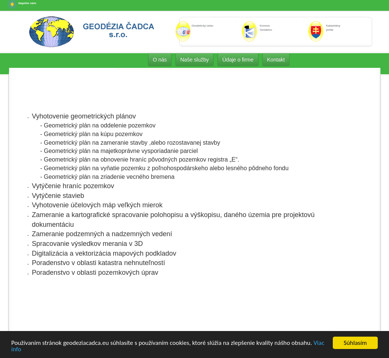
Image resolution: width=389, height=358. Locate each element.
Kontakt (276, 60)
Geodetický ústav (202, 25)
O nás (160, 60)
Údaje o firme (237, 60)
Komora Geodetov (266, 27)
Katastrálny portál (333, 27)
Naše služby (194, 60)
